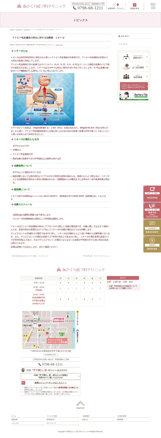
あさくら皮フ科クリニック (79, 431)
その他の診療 (121, 416)
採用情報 (120, 419)
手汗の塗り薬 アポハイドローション (97, 256)
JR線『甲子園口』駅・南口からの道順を (51, 376)
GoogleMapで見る (50, 354)
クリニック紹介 (52, 416)
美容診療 (14, 419)
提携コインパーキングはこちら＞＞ (51, 383)
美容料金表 (50, 419)
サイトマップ (51, 423)
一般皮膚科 (85, 416)
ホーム (13, 416)
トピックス (59, 44)
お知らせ (85, 419)
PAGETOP (81, 408)
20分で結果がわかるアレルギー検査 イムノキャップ (29, 256)
